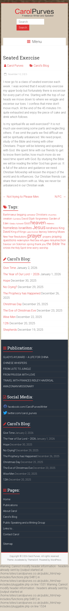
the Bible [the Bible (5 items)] (53, 244)
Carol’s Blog (10, 516)
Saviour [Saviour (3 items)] (7, 244)
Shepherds (10, 329)
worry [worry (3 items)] (35, 247)
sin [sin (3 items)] (14, 244)
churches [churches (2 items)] (52, 215)
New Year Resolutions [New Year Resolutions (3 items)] (15, 236)
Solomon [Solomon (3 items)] (21, 244)
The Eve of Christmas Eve (19, 310)
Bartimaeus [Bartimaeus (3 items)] (9, 214)
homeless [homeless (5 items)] (10, 228)
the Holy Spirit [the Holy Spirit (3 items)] (18, 247)
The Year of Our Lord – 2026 (21, 274)
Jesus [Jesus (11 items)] (39, 227)
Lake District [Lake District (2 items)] (32, 232)
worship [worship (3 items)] (43, 247)
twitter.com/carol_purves (20, 413)
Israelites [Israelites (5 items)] (25, 228)
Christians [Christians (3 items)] (41, 214)
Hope (6, 280)
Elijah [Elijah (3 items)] (32, 218)
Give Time (9, 268)
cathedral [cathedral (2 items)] (31, 215)
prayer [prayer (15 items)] (34, 236)
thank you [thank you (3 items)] (40, 244)
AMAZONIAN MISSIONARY (18, 386)
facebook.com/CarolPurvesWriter (25, 406)
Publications (10, 505)
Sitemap (8, 543)
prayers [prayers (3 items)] (47, 236)
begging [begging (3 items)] (21, 214)
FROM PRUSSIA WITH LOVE (19, 374)
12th (6, 323)
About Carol (10, 511)
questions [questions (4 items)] (9, 240)
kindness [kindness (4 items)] (52, 228)
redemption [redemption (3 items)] (23, 240)
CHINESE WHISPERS (15, 363)
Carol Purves (15, 65)
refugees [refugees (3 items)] (44, 240)
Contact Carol (11, 534)
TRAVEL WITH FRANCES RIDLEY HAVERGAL (28, 380)
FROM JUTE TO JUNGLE (17, 368)
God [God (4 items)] (27, 223)
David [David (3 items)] (25, 218)
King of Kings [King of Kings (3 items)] (18, 231)
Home (6, 499)
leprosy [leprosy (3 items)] (43, 231)
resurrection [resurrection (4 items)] (58, 240)
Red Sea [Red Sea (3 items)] (34, 240)
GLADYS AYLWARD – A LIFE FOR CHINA (25, 357)
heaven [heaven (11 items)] (38, 222)
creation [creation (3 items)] (7, 218)
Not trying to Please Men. (21, 196)
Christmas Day (12, 304)
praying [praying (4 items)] (56, 236)
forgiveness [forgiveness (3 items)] (42, 218)
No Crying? (10, 287)
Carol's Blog (41, 65)
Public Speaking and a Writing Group (24, 522)
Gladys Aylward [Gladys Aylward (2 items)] (16, 223)
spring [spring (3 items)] (30, 244)
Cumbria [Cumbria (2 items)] (17, 219)
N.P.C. (60, 196)
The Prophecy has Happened (21, 293)
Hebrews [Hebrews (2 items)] (50, 223)
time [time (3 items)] (29, 247)
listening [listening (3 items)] (52, 231)
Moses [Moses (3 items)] (61, 231)
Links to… (8, 528)
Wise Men (9, 317)
